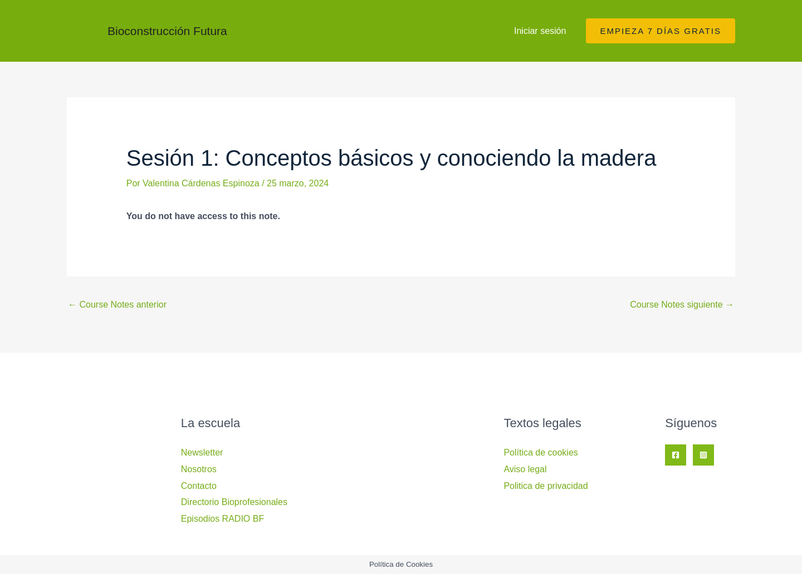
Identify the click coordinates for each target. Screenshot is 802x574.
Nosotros (199, 469)
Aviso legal (524, 469)
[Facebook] (675, 455)
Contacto (199, 486)
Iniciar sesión (540, 31)
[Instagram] (703, 455)
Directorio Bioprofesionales (234, 502)
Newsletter (202, 452)
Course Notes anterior (117, 304)
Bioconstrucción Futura (167, 30)
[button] (660, 30)
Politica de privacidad (545, 486)
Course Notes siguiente (682, 304)
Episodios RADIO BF (222, 518)
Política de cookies (540, 452)
